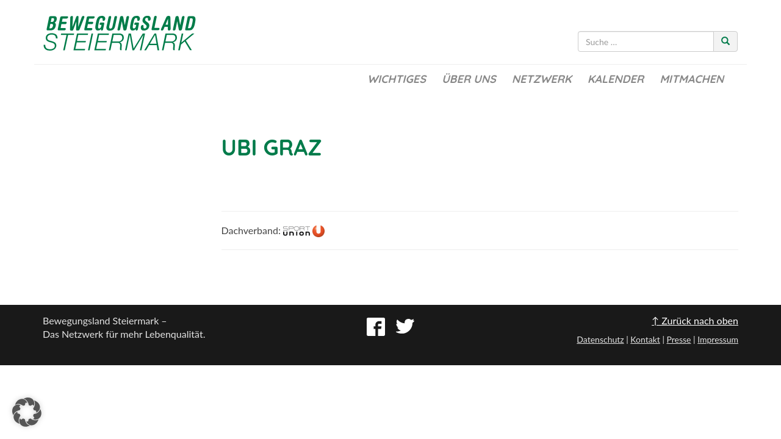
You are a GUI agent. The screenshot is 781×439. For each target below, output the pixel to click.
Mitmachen (692, 79)
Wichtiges (396, 79)
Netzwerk (542, 79)
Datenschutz (600, 339)
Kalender (616, 79)
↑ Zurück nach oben (695, 320)
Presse (678, 339)
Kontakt (645, 339)
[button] (27, 412)
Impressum (717, 339)
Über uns (469, 79)
